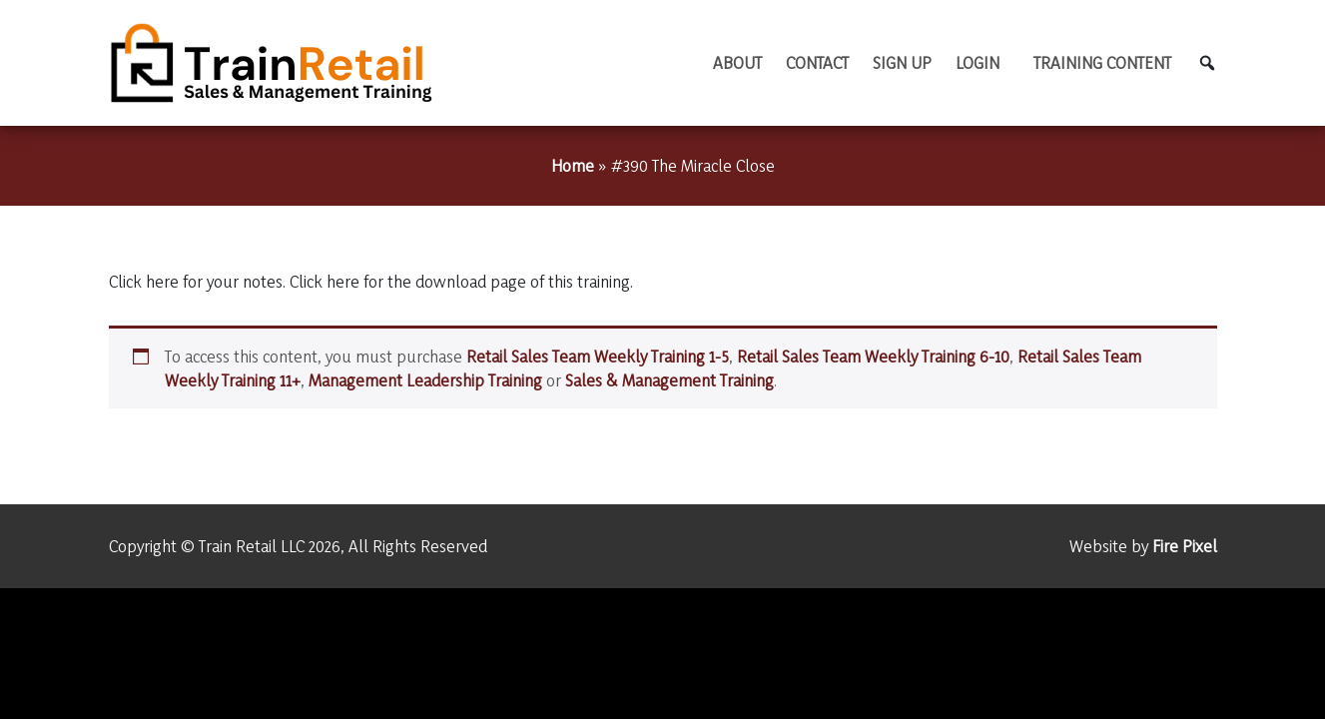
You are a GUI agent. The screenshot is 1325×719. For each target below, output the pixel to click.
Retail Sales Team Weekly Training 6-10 (873, 356)
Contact (817, 62)
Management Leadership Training (425, 379)
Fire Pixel (1184, 545)
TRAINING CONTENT (1102, 62)
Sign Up (902, 62)
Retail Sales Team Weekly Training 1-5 (597, 356)
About (737, 62)
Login (977, 62)
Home (572, 165)
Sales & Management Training (669, 379)
